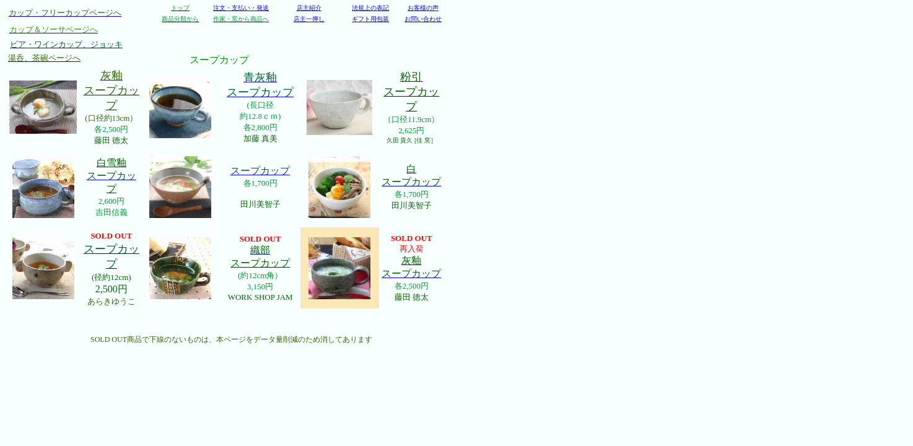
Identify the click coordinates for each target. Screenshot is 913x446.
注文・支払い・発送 (241, 7)
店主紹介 (309, 7)
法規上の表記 (370, 7)
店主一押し (309, 18)
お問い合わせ (423, 18)
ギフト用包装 (370, 18)
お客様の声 (423, 7)
